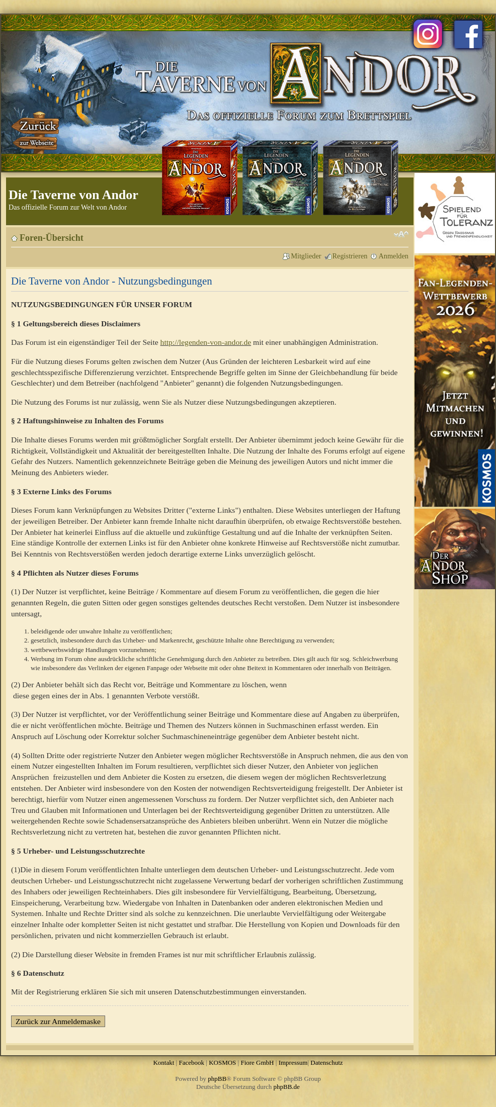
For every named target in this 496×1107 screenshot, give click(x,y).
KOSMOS (222, 1062)
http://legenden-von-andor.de (206, 342)
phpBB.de (287, 1086)
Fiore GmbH (257, 1062)
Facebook (191, 1062)
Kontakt (163, 1062)
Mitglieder (306, 256)
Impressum (293, 1062)
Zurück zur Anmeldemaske (58, 1021)
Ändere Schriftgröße (401, 234)
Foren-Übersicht (52, 238)
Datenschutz (326, 1062)
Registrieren (350, 256)
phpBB (217, 1078)
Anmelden (393, 256)
